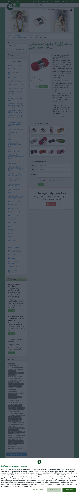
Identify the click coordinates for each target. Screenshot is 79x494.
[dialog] (39, 476)
